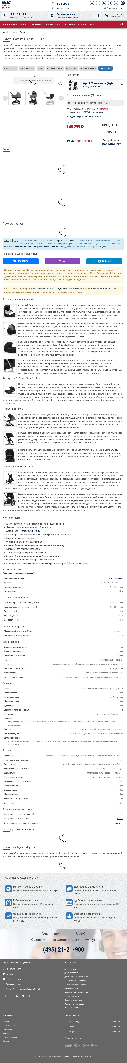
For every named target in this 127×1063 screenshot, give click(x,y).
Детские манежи (71, 988)
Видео (41, 68)
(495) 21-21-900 (18, 14)
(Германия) (115, 578)
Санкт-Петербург (9, 1025)
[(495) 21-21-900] (5, 15)
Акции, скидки (70, 969)
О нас (93, 24)
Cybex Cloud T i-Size (30, 530)
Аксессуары (71, 68)
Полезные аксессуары (74, 1000)
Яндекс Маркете (83, 853)
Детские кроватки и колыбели (76, 977)
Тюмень (6, 1041)
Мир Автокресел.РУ (72, 1008)
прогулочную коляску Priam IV (70, 288)
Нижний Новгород (10, 1037)
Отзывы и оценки (88, 68)
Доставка (69, 24)
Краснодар (7, 1033)
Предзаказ (110, 125)
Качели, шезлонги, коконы (75, 984)
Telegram (9, 974)
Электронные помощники (75, 1004)
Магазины (37, 24)
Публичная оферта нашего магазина (77, 1057)
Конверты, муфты (72, 996)
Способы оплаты (73, 1038)
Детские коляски (71, 973)
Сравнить (111, 132)
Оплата (82, 24)
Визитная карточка (13, 984)
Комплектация (10, 68)
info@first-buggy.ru (13, 979)
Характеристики (27, 68)
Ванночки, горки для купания (76, 992)
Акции (24, 24)
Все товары (70, 962)
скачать (120, 814)
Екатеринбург (8, 1029)
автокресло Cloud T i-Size (102, 288)
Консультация (105, 68)
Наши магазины (62, 8)
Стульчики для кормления (75, 981)
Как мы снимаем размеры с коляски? (18, 573)
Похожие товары (55, 68)
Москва (6, 1022)
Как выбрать (53, 24)
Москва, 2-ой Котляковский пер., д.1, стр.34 (23, 989)
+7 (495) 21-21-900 (13, 969)
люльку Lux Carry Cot (43, 288)
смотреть (119, 823)
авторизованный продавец (66, 241)
